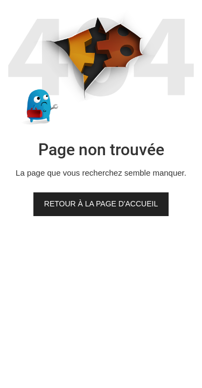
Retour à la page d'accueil (101, 203)
